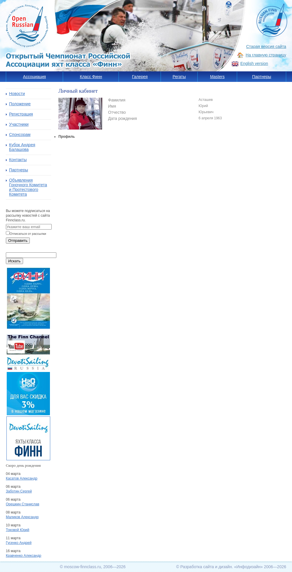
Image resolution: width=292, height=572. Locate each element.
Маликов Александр (22, 517)
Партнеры (261, 76)
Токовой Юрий (17, 530)
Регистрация (21, 114)
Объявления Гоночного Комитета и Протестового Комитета (28, 187)
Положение (20, 103)
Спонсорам (19, 134)
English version (254, 63)
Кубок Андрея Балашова (22, 147)
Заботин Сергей (19, 491)
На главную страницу (266, 55)
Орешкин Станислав (22, 504)
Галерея (140, 76)
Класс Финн (91, 76)
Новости (17, 93)
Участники (19, 124)
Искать (14, 261)
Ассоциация (34, 76)
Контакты (18, 159)
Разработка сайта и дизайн (206, 566)
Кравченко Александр (23, 556)
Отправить (17, 240)
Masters (217, 76)
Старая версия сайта (266, 46)
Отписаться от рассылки (28, 233)
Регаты (179, 76)
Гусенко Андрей (19, 543)
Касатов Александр (21, 478)
